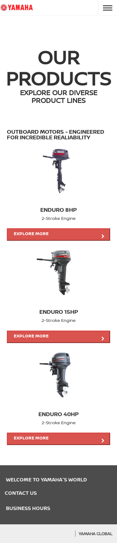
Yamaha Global (95, 533)
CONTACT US (21, 493)
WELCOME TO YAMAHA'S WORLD (46, 479)
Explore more (59, 234)
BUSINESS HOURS (27, 508)
